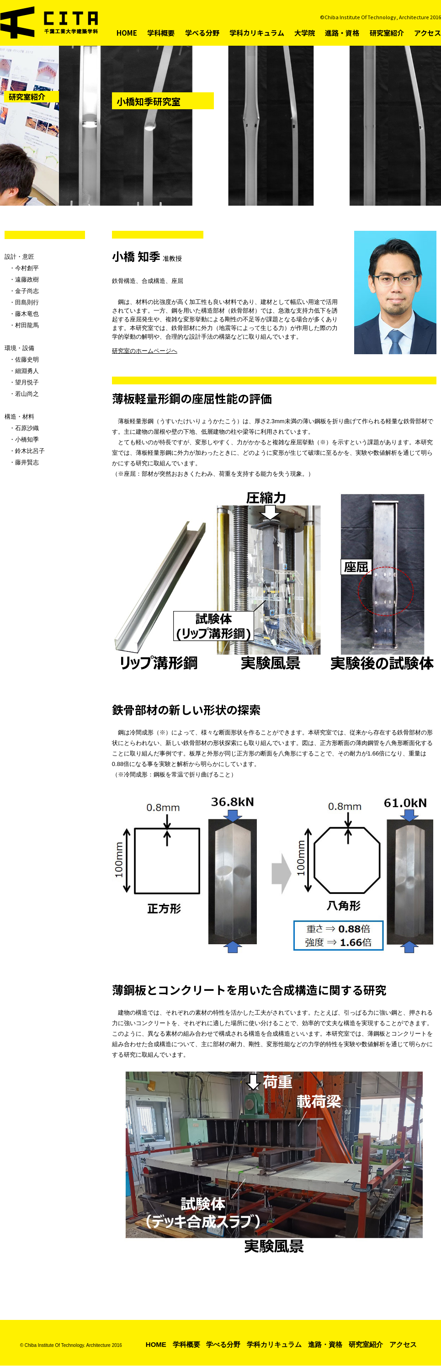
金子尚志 (27, 290)
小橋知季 (27, 439)
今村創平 (27, 268)
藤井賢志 (27, 462)
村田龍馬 (27, 325)
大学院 (304, 32)
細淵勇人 (27, 370)
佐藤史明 (27, 359)
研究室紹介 (387, 32)
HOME (127, 32)
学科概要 (161, 32)
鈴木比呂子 (30, 450)
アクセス (427, 32)
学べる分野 (202, 32)
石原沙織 (27, 428)
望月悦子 (27, 382)
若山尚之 (27, 393)
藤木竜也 (27, 313)
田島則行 (27, 302)
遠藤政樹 (27, 279)
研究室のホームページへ (144, 351)
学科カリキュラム (256, 32)
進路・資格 (342, 32)
